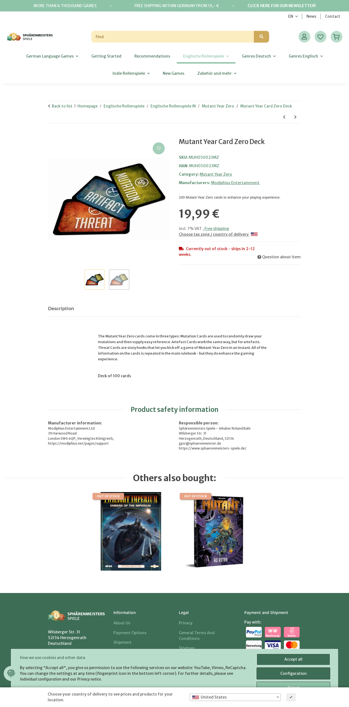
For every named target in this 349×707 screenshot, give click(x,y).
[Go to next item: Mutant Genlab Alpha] (295, 117)
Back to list (62, 106)
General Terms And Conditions (197, 635)
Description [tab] (61, 308)
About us (121, 623)
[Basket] (337, 36)
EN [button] (290, 16)
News (311, 16)
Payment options (129, 632)
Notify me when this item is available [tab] (124, 308)
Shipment (122, 642)
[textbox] (235, 697)
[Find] (172, 37)
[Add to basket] (52, 135)
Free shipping (216, 228)
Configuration (293, 673)
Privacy (185, 623)
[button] (304, 36)
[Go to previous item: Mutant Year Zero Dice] (284, 117)
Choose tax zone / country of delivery (218, 234)
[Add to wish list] (159, 148)
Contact (332, 16)
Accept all (293, 659)
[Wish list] (320, 36)
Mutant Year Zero (216, 174)
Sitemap (186, 648)
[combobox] (235, 697)
